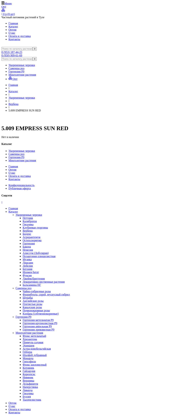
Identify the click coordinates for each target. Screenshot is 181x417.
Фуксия (27, 275)
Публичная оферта (19, 188)
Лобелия (28, 265)
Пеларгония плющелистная (39, 256)
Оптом (12, 29)
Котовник (28, 367)
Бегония (27, 269)
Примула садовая (33, 342)
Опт (12, 78)
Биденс (27, 233)
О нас (11, 32)
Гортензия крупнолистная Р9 (40, 323)
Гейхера (27, 351)
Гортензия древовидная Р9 (38, 329)
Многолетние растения (22, 74)
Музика (27, 259)
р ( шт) (8, 14)
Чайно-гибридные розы (37, 291)
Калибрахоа (30, 221)
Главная (13, 23)
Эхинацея (28, 345)
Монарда (28, 358)
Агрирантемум (31, 237)
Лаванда (28, 390)
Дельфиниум (30, 383)
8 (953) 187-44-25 (11, 52)
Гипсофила (29, 361)
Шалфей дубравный (35, 355)
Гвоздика (28, 224)
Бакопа (27, 246)
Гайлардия (29, 371)
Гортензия (29, 243)
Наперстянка (30, 386)
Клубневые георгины (35, 227)
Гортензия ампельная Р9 (37, 326)
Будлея (27, 396)
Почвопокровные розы (36, 310)
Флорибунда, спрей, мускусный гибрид (46, 294)
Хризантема (30, 339)
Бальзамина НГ (32, 284)
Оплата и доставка (19, 36)
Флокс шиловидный (34, 364)
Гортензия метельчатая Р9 (38, 320)
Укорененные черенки (21, 65)
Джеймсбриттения (34, 278)
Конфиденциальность (21, 185)
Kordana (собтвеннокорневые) (41, 313)
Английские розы (33, 300)
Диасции (28, 262)
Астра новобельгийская (37, 348)
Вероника (28, 380)
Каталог (13, 26)
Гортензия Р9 (16, 71)
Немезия (28, 249)
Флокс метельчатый (34, 335)
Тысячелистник (32, 399)
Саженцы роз (16, 68)
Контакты (14, 39)
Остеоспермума (32, 240)
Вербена (28, 230)
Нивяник (28, 377)
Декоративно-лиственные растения (44, 281)
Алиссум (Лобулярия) (36, 253)
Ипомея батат (31, 272)
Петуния (28, 217)
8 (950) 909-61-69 (11, 55)
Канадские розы (32, 307)
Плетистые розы (32, 304)
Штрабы (28, 297)
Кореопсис (29, 374)
